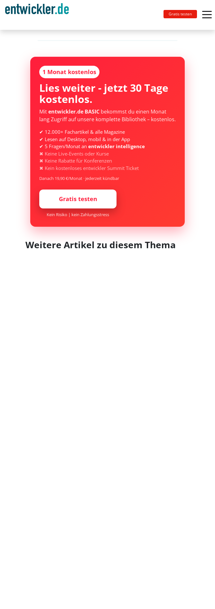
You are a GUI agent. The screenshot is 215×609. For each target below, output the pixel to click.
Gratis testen (180, 14)
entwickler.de (37, 16)
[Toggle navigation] (39, 15)
